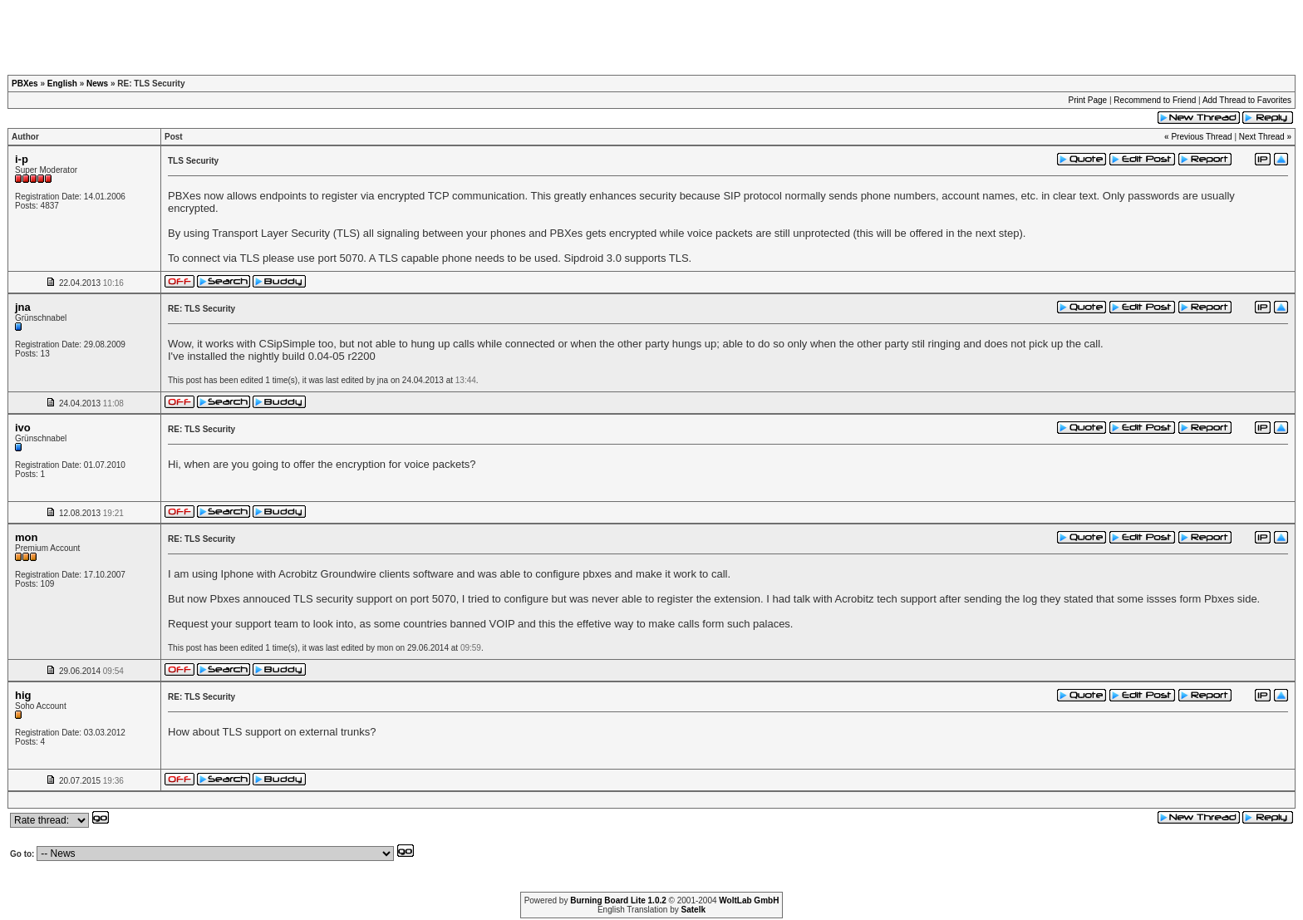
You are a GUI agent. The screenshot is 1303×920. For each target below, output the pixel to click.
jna (23, 307)
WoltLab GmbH (749, 900)
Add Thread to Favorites (1246, 100)
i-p (21, 159)
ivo (23, 427)
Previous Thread (1201, 136)
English (62, 83)
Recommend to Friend (1155, 100)
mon (26, 537)
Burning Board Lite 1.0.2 (618, 900)
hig (23, 695)
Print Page (1087, 100)
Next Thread (1262, 136)
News (97, 83)
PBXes (25, 83)
